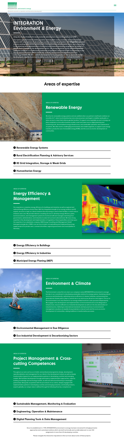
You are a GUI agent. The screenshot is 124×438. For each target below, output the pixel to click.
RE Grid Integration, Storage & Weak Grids (41, 163)
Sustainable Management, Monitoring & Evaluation (46, 404)
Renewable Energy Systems (32, 148)
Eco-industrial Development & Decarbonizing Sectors (47, 336)
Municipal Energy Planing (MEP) (35, 261)
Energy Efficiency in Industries (34, 253)
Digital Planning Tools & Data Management (41, 419)
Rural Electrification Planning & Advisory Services (45, 155)
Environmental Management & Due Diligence (43, 328)
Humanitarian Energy (29, 171)
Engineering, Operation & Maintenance (39, 411)
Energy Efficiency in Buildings (33, 245)
